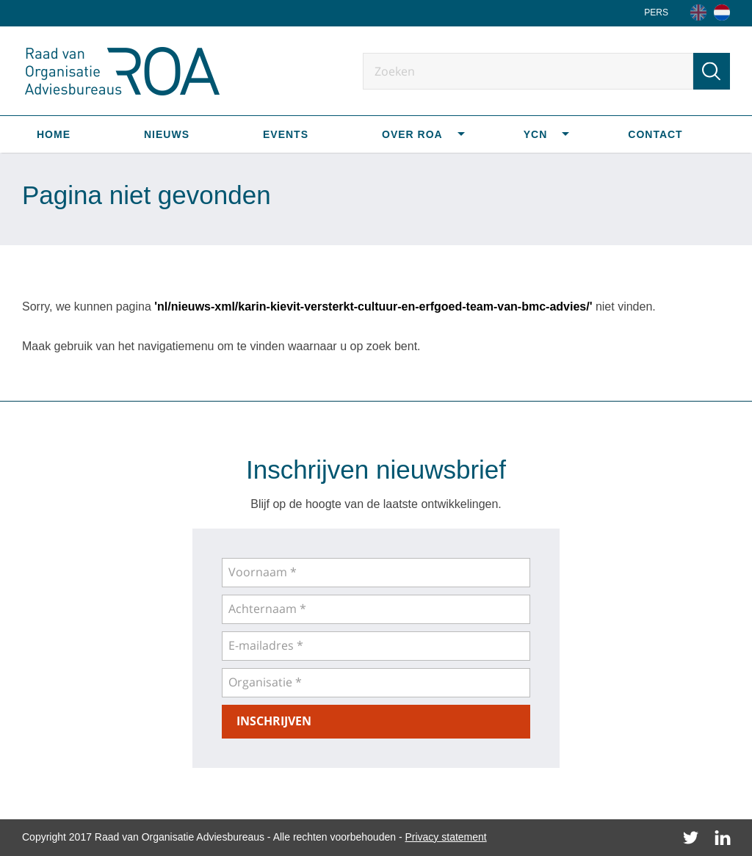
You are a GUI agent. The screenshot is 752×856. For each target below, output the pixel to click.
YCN (536, 134)
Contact (655, 134)
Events (285, 134)
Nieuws (166, 134)
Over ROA (412, 134)
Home (53, 134)
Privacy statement (445, 837)
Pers (656, 12)
